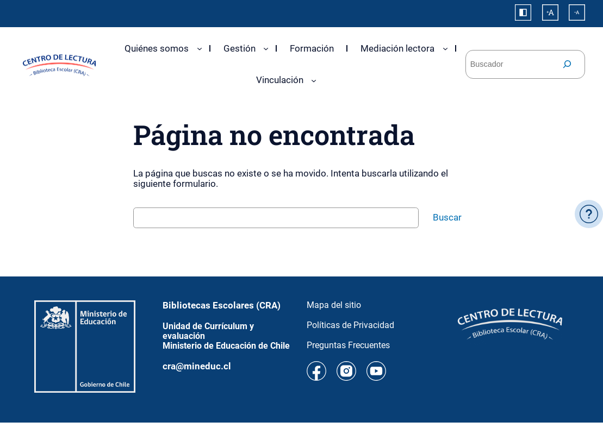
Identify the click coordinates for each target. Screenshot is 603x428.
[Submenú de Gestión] (266, 48)
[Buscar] (567, 64)
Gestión (239, 48)
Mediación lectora (397, 48)
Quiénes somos (157, 48)
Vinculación (279, 79)
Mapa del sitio (334, 305)
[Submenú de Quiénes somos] (199, 48)
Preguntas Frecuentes (348, 345)
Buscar (447, 217)
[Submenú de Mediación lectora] (445, 48)
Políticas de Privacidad (350, 325)
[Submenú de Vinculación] (313, 80)
